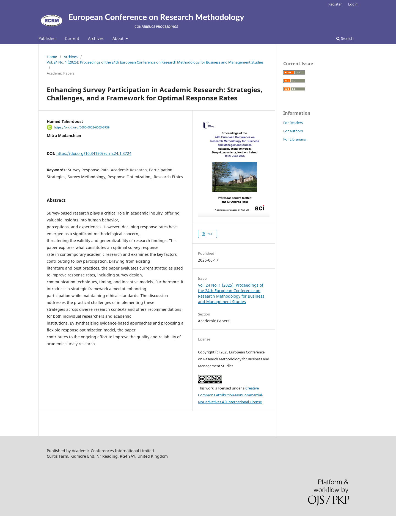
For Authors (293, 130)
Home (52, 56)
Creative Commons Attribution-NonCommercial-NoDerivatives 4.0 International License (230, 395)
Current (72, 38)
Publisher (47, 38)
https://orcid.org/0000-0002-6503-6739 (81, 127)
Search (345, 38)
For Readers (293, 122)
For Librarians (294, 139)
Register (335, 4)
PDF (209, 233)
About (118, 38)
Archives (96, 38)
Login (353, 4)
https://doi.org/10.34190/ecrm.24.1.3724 (93, 153)
